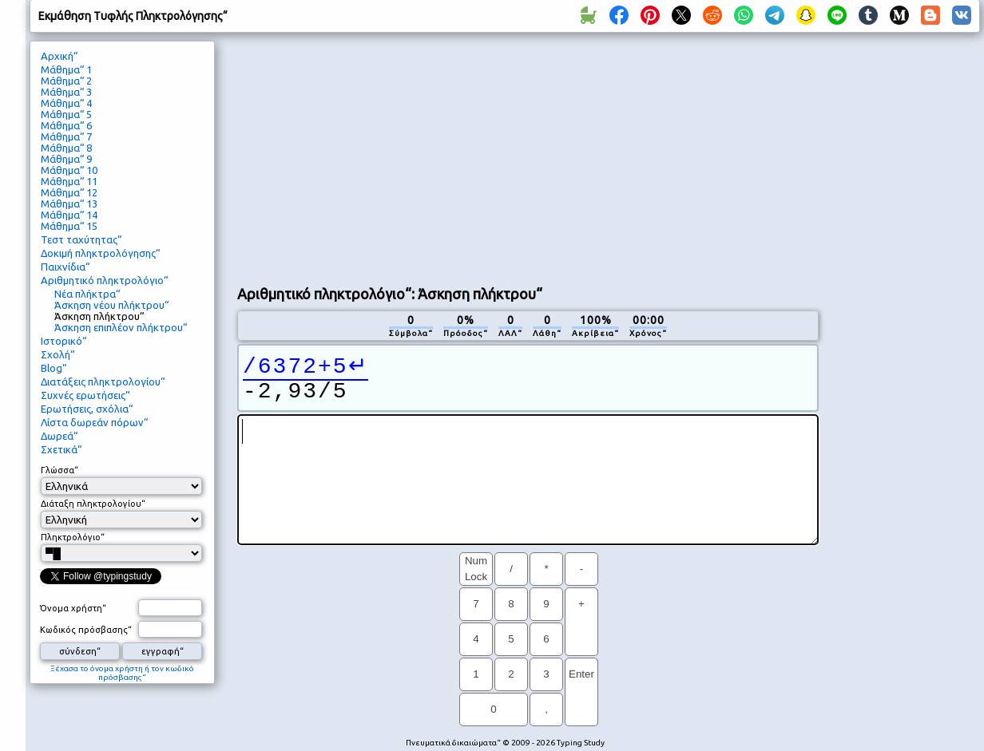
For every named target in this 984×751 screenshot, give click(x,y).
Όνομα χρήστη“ (73, 608)
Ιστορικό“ (63, 340)
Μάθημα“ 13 (69, 203)
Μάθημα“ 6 (66, 125)
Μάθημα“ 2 (66, 80)
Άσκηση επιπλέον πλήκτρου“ (120, 327)
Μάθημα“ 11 (69, 181)
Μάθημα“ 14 (69, 214)
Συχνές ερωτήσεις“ (85, 395)
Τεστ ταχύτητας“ (81, 239)
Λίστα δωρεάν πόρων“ (94, 422)
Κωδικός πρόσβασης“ (86, 629)
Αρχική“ (59, 55)
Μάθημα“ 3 (66, 91)
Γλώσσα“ (59, 470)
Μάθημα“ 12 (69, 192)
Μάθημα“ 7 (66, 136)
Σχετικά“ (61, 449)
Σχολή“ (57, 354)
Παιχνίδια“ (65, 266)
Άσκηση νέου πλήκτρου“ (111, 304)
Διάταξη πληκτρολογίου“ (93, 503)
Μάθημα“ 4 (66, 103)
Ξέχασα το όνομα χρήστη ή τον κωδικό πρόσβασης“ (122, 673)
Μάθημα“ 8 (66, 147)
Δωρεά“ (59, 435)
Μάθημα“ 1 (66, 69)
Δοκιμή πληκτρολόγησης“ (100, 253)
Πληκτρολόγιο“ (73, 537)
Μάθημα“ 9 (66, 158)
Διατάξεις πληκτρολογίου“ (103, 381)
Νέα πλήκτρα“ (87, 293)
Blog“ (53, 368)
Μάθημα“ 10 (69, 170)
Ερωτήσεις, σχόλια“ (87, 408)
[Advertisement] (509, 156)
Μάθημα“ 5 (66, 114)
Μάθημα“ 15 (69, 225)
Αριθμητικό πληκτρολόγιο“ (104, 280)
